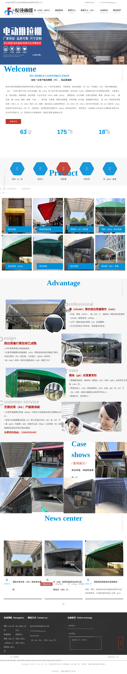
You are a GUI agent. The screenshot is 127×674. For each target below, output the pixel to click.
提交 (121, 643)
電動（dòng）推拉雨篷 (111, 229)
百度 (73, 671)
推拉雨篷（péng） (16, 266)
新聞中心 (72, 10)
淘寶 (62, 671)
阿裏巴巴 (68, 671)
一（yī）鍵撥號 (13, 657)
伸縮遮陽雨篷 (45, 229)
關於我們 (25, 10)
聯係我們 (117, 10)
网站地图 (3, 660)
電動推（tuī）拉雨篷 (79, 229)
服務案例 (59, 10)
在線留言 (104, 10)
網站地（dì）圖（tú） (72, 664)
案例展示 (79, 463)
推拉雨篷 (43, 266)
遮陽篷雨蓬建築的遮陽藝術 (106, 582)
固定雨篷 (12, 229)
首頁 (14, 10)
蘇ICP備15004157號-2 (97, 664)
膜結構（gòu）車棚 (110, 266)
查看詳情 (13, 121)
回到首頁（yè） (114, 657)
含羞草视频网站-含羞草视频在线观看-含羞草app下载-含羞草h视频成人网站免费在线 (33, 660)
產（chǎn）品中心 (42, 10)
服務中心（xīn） (88, 10)
